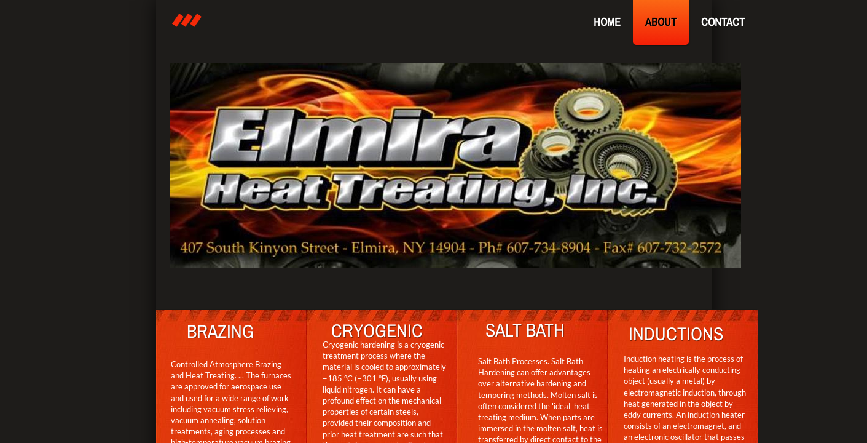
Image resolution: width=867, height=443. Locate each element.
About (661, 22)
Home (607, 22)
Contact (723, 22)
